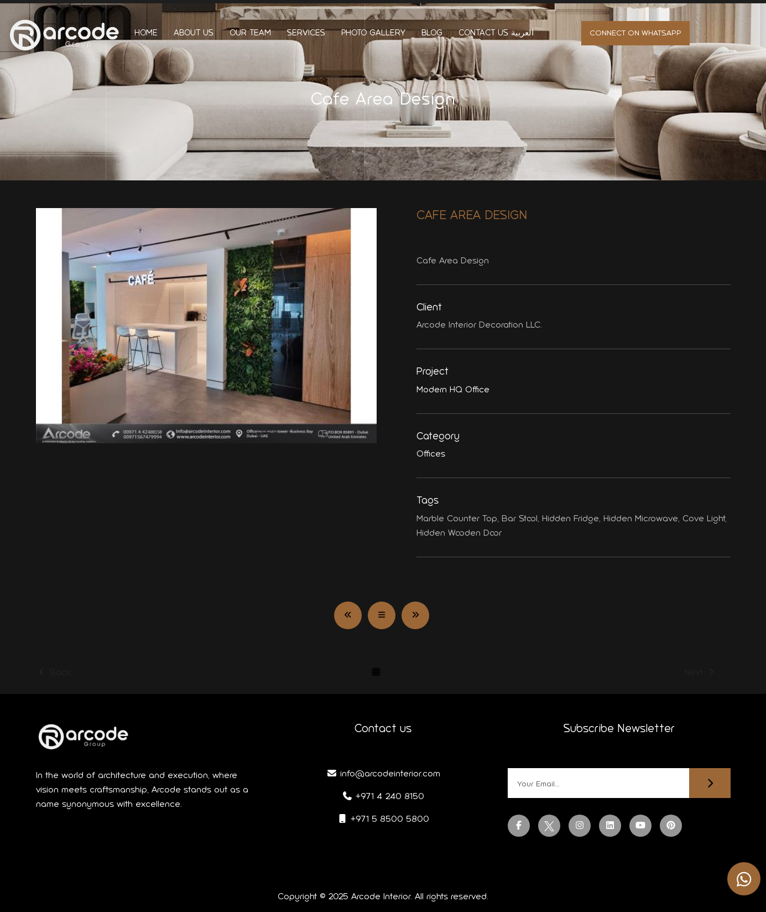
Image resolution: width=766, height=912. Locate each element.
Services (306, 33)
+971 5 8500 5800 (383, 818)
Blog (431, 33)
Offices (430, 453)
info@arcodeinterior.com (383, 773)
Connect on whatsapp (635, 33)
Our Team (250, 33)
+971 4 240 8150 (383, 796)
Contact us (483, 33)
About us (193, 33)
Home (146, 33)
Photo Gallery (373, 33)
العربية (522, 33)
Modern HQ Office (452, 389)
